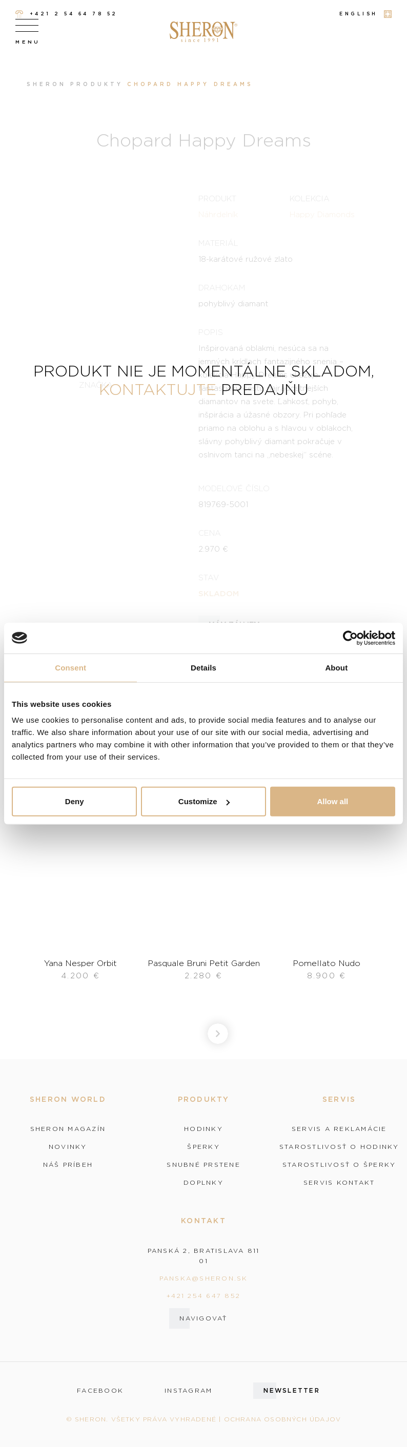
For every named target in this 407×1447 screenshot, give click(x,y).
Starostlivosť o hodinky (339, 1147)
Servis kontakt (339, 1183)
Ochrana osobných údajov (282, 1419)
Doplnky (203, 1183)
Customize (204, 801)
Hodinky (203, 1129)
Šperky (203, 1147)
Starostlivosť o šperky (339, 1165)
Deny (74, 801)
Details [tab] (203, 667)
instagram (188, 1391)
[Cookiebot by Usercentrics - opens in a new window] (350, 637)
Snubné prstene (203, 1165)
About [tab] (336, 667)
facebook (100, 1391)
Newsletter (291, 1390)
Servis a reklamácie (339, 1129)
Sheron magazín (68, 1129)
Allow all (332, 801)
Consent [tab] (70, 667)
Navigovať (203, 1318)
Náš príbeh (68, 1165)
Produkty (96, 84)
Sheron (46, 84)
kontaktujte (157, 389)
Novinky (68, 1147)
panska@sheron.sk (203, 1278)
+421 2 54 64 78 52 (66, 14)
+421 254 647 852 (203, 1295)
